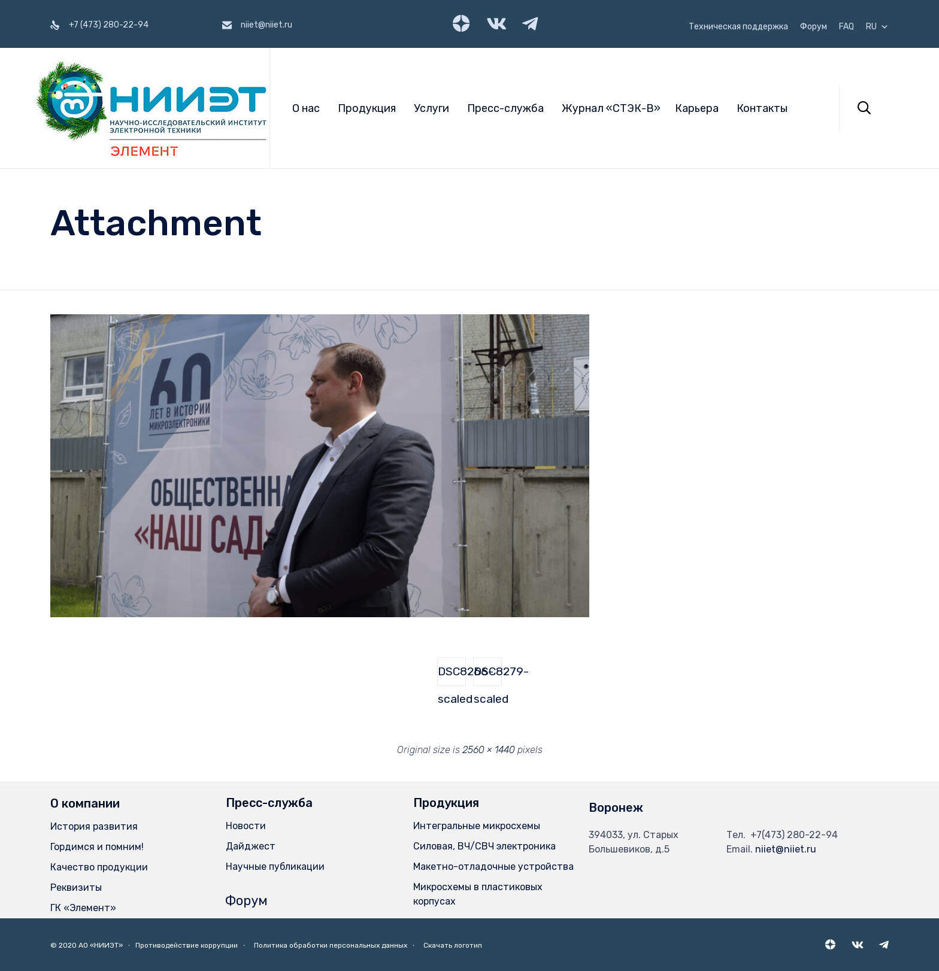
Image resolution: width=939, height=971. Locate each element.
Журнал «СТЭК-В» (611, 108)
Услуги (431, 108)
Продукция (367, 108)
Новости (246, 826)
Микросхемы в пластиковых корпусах (478, 894)
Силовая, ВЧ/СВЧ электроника (484, 846)
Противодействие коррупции (186, 945)
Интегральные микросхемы (476, 826)
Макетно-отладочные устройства (493, 866)
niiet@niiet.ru (785, 849)
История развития (94, 826)
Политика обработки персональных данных (330, 945)
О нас (306, 108)
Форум (813, 27)
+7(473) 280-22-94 (794, 834)
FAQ (846, 27)
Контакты (762, 108)
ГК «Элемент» (83, 908)
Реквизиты (76, 887)
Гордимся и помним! (97, 846)
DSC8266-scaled (452, 675)
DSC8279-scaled (488, 675)
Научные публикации (275, 866)
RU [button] (877, 27)
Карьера (697, 108)
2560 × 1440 (488, 749)
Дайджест (250, 846)
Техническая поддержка (738, 27)
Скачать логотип (452, 945)
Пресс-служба (505, 108)
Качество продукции (99, 867)
